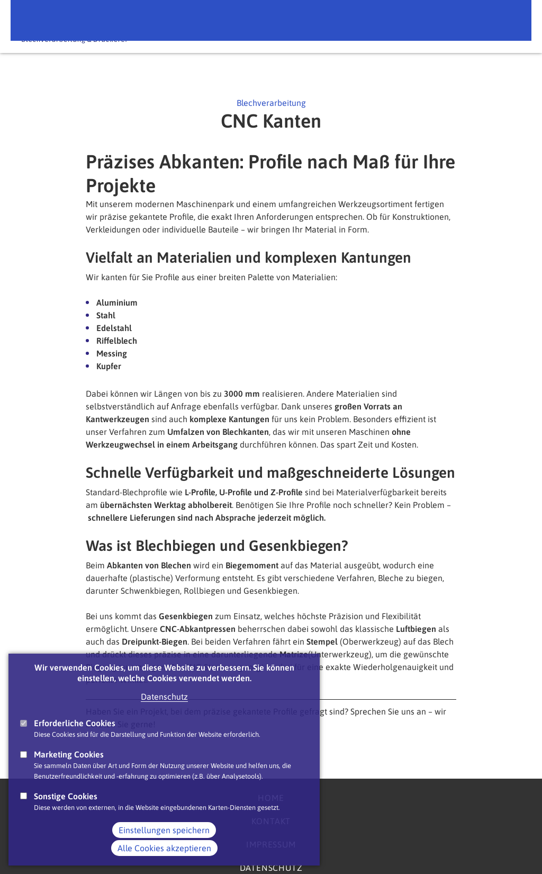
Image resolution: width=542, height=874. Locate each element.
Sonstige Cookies (65, 805)
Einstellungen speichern (164, 839)
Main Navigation (509, 26)
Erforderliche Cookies (74, 732)
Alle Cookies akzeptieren (164, 857)
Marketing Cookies (69, 763)
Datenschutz (164, 705)
